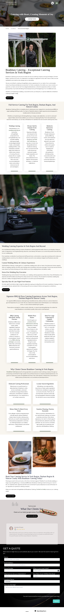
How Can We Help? (10, 585)
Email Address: (9, 562)
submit (56, 601)
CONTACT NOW (32, 19)
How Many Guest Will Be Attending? (44, 574)
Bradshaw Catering (12, 371)
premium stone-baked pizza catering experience (32, 323)
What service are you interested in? (15, 574)
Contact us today (41, 489)
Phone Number (8, 568)
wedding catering (13, 130)
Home (7, 28)
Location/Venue (9, 579)
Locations (13, 28)
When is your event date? (41, 568)
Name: (6, 557)
